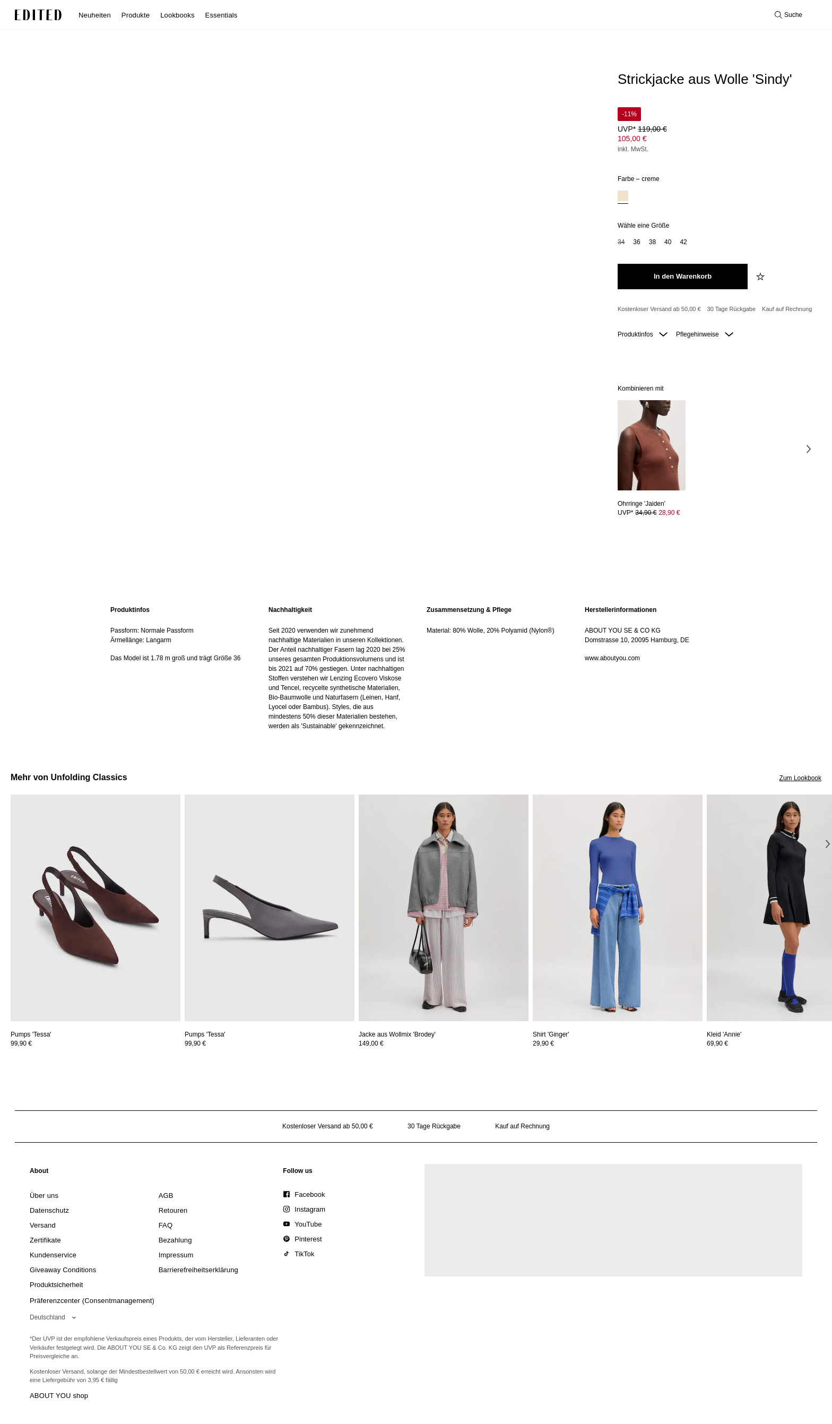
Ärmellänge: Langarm (140, 640)
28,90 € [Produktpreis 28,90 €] (669, 513)
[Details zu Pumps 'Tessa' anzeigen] (95, 908)
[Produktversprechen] (715, 309)
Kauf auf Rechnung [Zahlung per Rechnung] (787, 309)
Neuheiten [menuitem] (95, 15)
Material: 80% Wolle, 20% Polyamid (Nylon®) (490, 630)
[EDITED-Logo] (38, 15)
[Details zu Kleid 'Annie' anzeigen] (724, 1034)
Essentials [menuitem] (221, 15)
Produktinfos (643, 334)
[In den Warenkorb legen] (683, 276)
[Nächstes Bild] (808, 449)
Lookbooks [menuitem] (177, 15)
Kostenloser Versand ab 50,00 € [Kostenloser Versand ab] (659, 309)
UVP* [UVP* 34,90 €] (649, 513)
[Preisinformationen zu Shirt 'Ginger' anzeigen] (618, 1043)
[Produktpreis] (715, 131)
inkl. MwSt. (633, 149)
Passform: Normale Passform (152, 630)
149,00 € (371, 1043)
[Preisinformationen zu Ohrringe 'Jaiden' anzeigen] (652, 513)
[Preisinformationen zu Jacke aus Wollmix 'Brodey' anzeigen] (443, 1043)
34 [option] (621, 242)
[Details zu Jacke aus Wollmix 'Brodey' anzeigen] (443, 908)
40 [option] (667, 242)
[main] (416, 668)
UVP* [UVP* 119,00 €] (642, 129)
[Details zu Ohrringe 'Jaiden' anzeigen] (652, 445)
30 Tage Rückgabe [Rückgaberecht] (731, 309)
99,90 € (21, 1043)
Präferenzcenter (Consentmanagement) (92, 1300)
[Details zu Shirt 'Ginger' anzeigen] (618, 908)
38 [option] (652, 242)
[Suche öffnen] (788, 15)
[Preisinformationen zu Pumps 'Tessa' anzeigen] (95, 1043)
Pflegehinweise (704, 334)
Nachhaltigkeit (290, 610)
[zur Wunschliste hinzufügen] (761, 276)
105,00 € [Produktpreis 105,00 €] (632, 138)
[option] (623, 197)
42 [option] (683, 242)
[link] (39, 1173)
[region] (178, 668)
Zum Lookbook (800, 778)
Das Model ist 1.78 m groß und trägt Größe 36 (175, 658)
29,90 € (543, 1043)
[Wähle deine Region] (55, 1317)
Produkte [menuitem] (136, 15)
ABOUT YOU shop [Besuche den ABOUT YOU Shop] (59, 1395)
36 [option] (636, 242)
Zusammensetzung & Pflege (469, 610)
